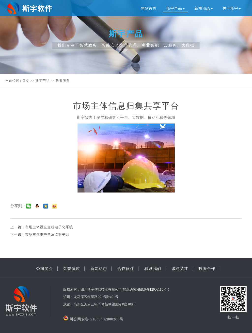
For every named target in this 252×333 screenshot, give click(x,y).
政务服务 (62, 81)
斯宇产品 (175, 8)
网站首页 (149, 8)
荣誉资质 (71, 268)
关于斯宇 (231, 8)
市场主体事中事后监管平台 (47, 234)
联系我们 (152, 268)
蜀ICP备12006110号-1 (153, 289)
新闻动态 (203, 8)
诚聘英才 (180, 268)
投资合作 (207, 268)
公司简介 (44, 268)
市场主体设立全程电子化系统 (49, 227)
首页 (25, 81)
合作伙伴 (125, 268)
